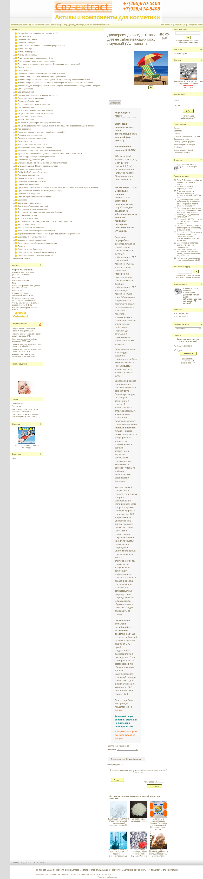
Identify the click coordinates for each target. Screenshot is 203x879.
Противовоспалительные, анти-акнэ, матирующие (39, 191)
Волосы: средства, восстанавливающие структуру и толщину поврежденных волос (54, 79)
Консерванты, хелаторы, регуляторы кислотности (39, 123)
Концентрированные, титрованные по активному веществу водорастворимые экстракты (56, 126)
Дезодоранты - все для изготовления (34, 104)
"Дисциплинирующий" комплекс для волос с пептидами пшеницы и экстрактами (158, 853)
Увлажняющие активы (27, 215)
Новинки (16, 424)
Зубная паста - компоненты (30, 117)
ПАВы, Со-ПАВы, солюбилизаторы (33, 172)
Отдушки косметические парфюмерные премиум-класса (42, 163)
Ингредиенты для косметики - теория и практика (25, 410)
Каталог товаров (41, 25)
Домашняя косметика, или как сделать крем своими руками (25, 415)
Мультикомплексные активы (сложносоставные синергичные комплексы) (50, 154)
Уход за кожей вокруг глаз (29, 224)
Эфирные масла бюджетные (30, 249)
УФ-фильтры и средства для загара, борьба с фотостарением (80, 25)
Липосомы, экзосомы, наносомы (32, 138)
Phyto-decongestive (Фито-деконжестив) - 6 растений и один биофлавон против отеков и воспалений (189, 203)
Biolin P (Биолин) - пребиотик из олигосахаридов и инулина (189, 182)
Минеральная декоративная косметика (35, 147)
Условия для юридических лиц (187, 136)
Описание (115, 102)
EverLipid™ (17, 290)
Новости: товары (181, 317)
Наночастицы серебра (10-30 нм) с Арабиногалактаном (188, 82)
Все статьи (16, 406)
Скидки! (177, 128)
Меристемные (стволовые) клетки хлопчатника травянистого (188, 245)
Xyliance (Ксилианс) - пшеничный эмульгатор (22, 294)
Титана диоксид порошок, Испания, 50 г (188, 216)
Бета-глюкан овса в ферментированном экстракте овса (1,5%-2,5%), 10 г (189, 194)
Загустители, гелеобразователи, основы (35, 110)
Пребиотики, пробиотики (28, 184)
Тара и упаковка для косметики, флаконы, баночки (40, 212)
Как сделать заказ (181, 139)
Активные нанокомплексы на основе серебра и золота (41, 46)
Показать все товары (21, 258)
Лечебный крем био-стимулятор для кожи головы (26, 287)
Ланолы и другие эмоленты (30, 135)
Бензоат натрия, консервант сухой (139, 820)
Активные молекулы (26, 42)
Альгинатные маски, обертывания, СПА (35, 58)
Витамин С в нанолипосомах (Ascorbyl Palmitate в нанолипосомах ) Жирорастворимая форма (158, 824)
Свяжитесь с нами (181, 153)
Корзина (178, 49)
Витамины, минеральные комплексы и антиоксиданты (41, 73)
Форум (15, 265)
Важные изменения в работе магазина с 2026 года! (24, 340)
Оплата (177, 133)
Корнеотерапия (24, 129)
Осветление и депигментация (31, 160)
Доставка (178, 131)
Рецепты (16, 277)
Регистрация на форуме (184, 142)
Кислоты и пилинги (26, 120)
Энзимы (21, 246)
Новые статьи (18, 403)
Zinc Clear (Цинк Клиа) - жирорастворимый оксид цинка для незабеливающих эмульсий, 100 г (189, 252)
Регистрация (188, 116)
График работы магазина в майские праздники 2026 (23, 330)
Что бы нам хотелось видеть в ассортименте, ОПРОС (25, 304)
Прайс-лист (179, 147)
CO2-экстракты (24, 36)
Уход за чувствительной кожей (31, 228)
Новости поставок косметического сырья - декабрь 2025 (26, 335)
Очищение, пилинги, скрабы (30, 169)
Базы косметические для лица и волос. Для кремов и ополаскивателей (49, 64)
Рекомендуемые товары (184, 144)
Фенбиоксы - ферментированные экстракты (37, 231)
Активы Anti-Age (25, 49)
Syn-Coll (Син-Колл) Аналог (27, 445)
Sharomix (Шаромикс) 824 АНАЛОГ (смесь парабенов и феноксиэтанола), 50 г (118, 853)
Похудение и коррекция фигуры (31, 181)
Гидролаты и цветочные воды (31, 98)
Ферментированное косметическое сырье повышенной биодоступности (49, 234)
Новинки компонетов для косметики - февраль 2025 (23, 355)
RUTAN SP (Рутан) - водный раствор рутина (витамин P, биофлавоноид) (189, 228)
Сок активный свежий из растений (33, 206)
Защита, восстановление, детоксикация (35, 113)
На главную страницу (21, 25)
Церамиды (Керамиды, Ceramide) (32, 237)
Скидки (177, 60)
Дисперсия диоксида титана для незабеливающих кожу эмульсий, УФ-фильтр (138, 771)
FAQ (14, 458)
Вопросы (16, 454)
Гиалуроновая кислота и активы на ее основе (37, 95)
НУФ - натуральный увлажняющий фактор (36, 157)
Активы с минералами (27, 55)
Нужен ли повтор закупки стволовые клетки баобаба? (24, 299)
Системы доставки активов (29, 203)
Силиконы (22, 200)
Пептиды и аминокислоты (29, 175)
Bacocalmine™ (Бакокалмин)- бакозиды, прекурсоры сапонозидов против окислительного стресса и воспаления (189, 236)
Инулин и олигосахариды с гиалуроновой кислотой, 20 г (189, 259)
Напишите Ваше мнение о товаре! (189, 165)
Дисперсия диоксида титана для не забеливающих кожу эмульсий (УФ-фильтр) (189, 210)
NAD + (15, 283)
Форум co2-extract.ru (22, 270)
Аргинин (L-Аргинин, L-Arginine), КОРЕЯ (187, 188)
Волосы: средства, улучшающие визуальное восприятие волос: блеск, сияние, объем (55, 83)
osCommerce (112, 877)
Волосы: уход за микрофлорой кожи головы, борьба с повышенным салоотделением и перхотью (60, 86)
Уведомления (180, 284)
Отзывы (178, 160)
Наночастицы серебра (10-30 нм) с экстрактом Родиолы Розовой (139, 853)
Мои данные (166, 25)
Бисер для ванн (24, 70)
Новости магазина (181, 313)
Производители (181, 324)
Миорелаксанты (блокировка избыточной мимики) (39, 150)
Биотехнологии (24, 67)
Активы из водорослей (27, 52)
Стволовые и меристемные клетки (33, 209)
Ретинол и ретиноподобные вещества (34, 197)
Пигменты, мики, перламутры (30, 178)
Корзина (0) (180, 25)
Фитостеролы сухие (20, 280)
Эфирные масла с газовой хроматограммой (37, 252)
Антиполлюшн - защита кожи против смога (36, 61)
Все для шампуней (26, 92)
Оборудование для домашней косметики (35, 255)
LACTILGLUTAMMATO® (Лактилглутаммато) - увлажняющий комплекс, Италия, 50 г (118, 822)
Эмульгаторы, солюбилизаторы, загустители (37, 243)
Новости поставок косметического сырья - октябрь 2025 (26, 345)
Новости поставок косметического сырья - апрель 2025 (26, 350)
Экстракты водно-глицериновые (32, 240)
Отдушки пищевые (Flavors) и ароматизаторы (38, 166)
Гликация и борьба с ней (28, 101)
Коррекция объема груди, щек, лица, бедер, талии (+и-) (42, 132)
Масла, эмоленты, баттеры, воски (32, 144)
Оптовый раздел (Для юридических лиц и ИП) (38, 33)
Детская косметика (26, 107)
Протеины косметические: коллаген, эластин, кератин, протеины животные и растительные (58, 187)
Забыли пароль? (188, 118)
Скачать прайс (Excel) (183, 150)
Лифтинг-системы (25, 141)
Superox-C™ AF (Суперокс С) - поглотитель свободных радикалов (189, 221)
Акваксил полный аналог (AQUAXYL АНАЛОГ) (23, 274)
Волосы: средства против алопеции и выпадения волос (42, 76)
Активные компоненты (27, 39)
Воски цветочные (25, 89)
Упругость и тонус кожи (28, 218)
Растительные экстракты (29, 194)
